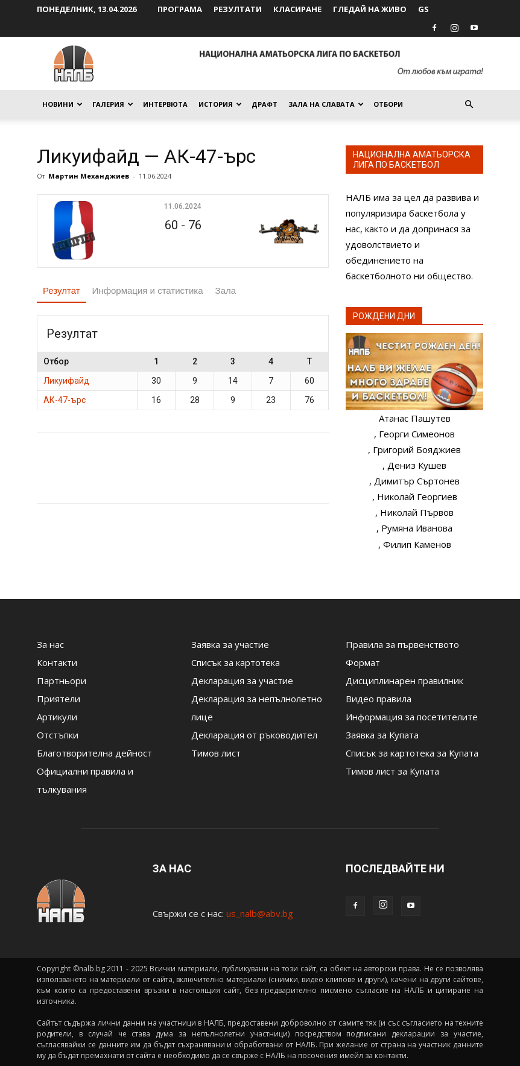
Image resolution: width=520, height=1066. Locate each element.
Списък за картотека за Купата (412, 753)
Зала (225, 290)
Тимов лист (216, 753)
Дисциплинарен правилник (404, 680)
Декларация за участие (242, 680)
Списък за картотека (235, 662)
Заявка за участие (230, 644)
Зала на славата (326, 104)
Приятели (58, 699)
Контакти (57, 662)
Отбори (388, 104)
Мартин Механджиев (88, 175)
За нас (50, 644)
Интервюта (165, 104)
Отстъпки (57, 735)
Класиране (297, 9)
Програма (179, 9)
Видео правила (378, 699)
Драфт (264, 104)
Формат (363, 662)
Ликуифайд (66, 380)
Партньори (61, 680)
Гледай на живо (370, 9)
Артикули (57, 717)
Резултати (238, 9)
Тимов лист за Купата (392, 771)
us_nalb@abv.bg (259, 913)
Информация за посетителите (412, 717)
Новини (62, 104)
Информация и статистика (147, 290)
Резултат (61, 290)
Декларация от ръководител (254, 735)
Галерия (112, 104)
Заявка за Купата (382, 735)
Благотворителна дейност (94, 753)
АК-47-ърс (64, 400)
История (220, 104)
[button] (468, 104)
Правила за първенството (402, 644)
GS (423, 9)
